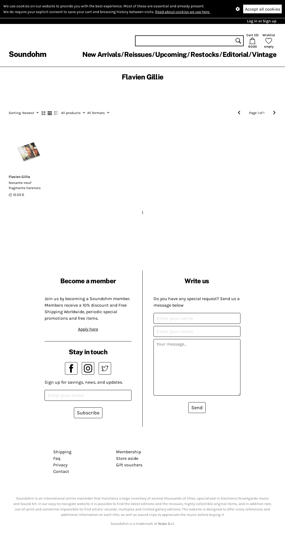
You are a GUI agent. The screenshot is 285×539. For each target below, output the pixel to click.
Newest (24, 112)
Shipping (62, 451)
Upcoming (171, 54)
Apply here (88, 329)
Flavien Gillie (19, 177)
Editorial (235, 54)
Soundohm (27, 54)
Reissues (138, 54)
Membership (128, 451)
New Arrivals (101, 54)
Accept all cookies (262, 9)
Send (197, 408)
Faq (56, 458)
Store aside (127, 458)
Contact (61, 471)
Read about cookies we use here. (182, 12)
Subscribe (88, 413)
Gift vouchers (129, 464)
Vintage (264, 54)
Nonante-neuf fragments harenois (25, 185)
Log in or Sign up (261, 21)
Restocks (204, 54)
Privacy (60, 464)
